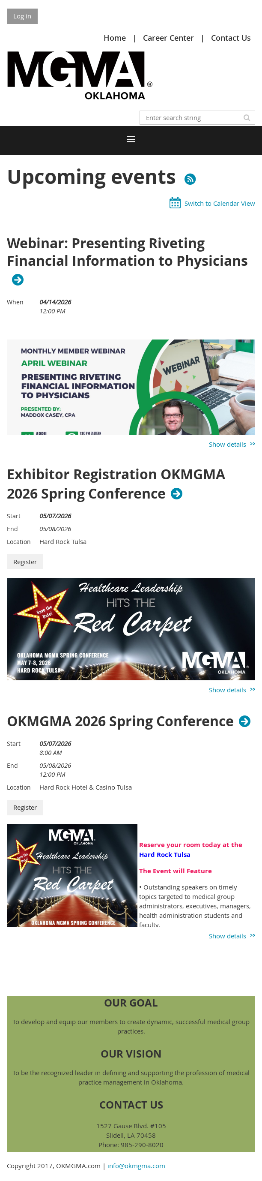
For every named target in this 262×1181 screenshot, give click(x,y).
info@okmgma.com (136, 1165)
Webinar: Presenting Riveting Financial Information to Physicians (127, 252)
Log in (22, 16)
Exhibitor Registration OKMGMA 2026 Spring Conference (116, 484)
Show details (227, 444)
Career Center (168, 38)
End (12, 529)
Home (115, 38)
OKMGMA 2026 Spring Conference (120, 721)
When (15, 302)
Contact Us (231, 38)
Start (14, 516)
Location (19, 542)
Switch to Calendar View (220, 203)
